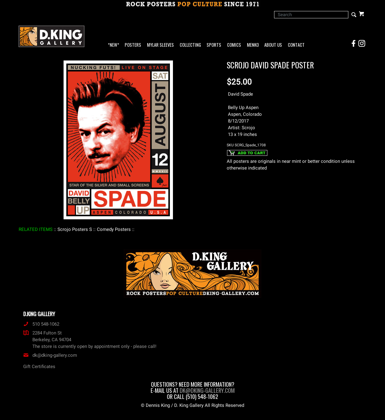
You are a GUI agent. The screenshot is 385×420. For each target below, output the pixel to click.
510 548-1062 (41, 324)
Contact (296, 45)
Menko (253, 45)
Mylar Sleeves (160, 45)
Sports (214, 45)
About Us (273, 45)
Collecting (190, 45)
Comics (234, 45)
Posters (133, 45)
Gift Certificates (39, 366)
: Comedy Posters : (113, 229)
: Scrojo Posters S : (74, 229)
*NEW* (113, 45)
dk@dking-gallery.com (50, 355)
